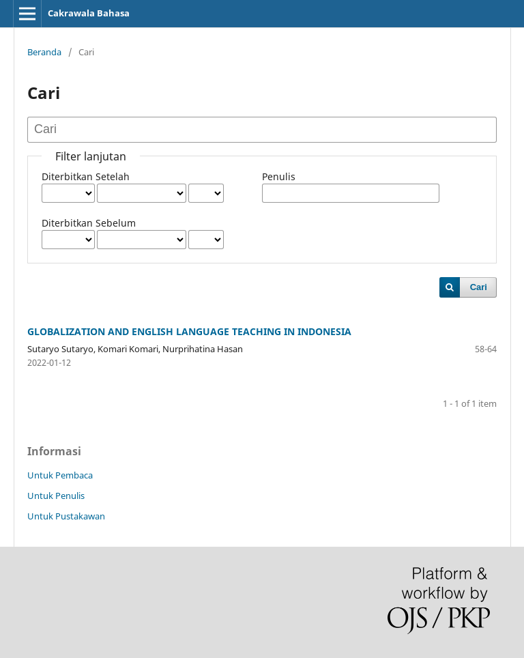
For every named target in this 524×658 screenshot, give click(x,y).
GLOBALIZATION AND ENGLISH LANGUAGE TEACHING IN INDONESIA (189, 331)
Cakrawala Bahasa (89, 13)
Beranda (44, 52)
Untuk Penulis (56, 495)
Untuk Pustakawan (66, 516)
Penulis (278, 176)
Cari (478, 287)
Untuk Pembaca (60, 475)
